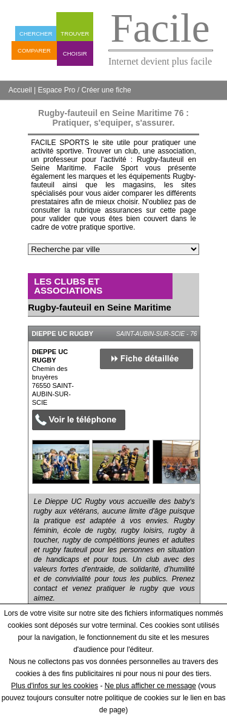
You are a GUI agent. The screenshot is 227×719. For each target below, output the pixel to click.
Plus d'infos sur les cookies (54, 686)
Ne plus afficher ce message (150, 686)
